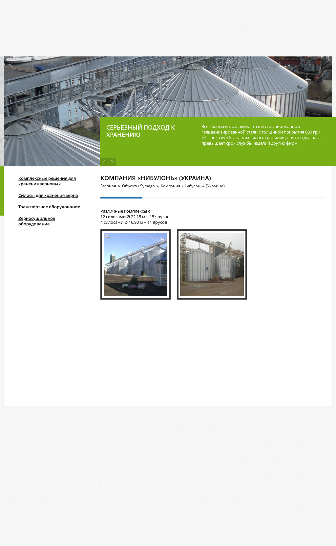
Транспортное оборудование (49, 207)
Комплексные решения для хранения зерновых (47, 181)
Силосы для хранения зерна (48, 195)
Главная (108, 186)
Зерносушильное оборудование (36, 221)
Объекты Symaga (138, 186)
